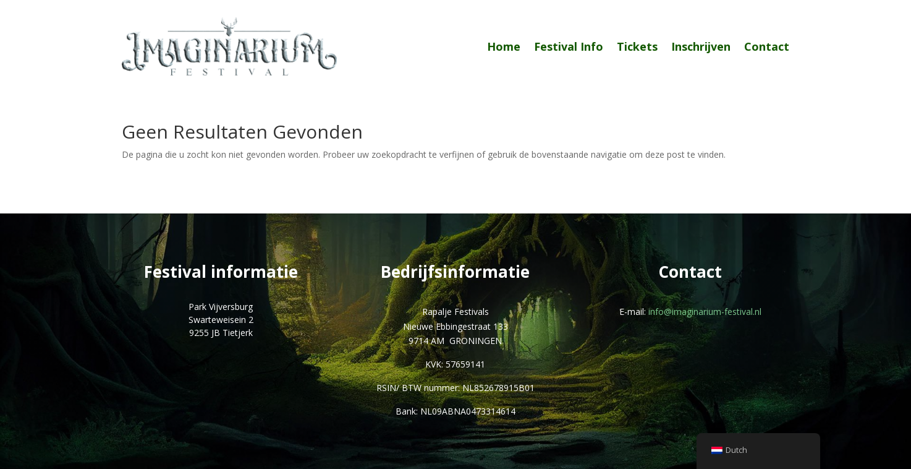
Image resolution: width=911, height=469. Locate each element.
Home (503, 46)
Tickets (637, 46)
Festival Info (568, 46)
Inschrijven (701, 46)
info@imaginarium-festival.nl (704, 311)
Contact (766, 46)
